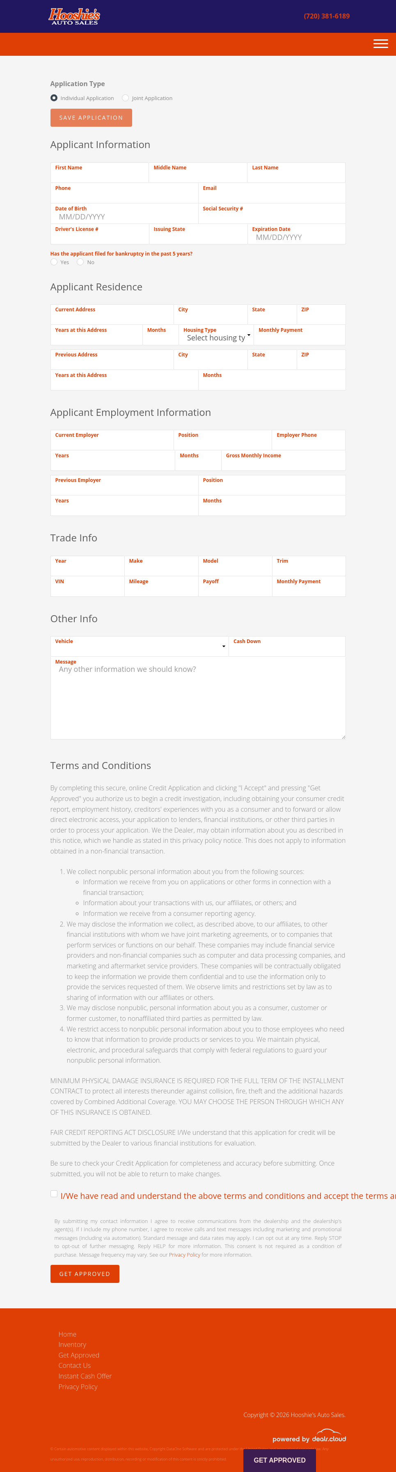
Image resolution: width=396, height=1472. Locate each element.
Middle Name (169, 167)
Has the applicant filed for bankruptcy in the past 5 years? (121, 253)
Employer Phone (297, 434)
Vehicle (64, 641)
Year (60, 560)
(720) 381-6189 (327, 16)
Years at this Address (81, 329)
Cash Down (247, 641)
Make (136, 560)
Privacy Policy (184, 1254)
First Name (68, 167)
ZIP (305, 309)
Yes (65, 262)
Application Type (77, 83)
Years (62, 455)
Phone (63, 188)
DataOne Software (182, 1448)
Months (156, 329)
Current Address (75, 309)
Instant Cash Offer (85, 1376)
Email (210, 188)
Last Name (265, 167)
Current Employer (77, 434)
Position (189, 434)
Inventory (72, 1344)
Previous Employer (78, 480)
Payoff (211, 581)
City (183, 309)
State (258, 309)
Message (65, 661)
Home (68, 1334)
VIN (59, 581)
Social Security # (223, 208)
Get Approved (79, 1355)
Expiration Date (271, 229)
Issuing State (169, 229)
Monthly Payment (280, 329)
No (90, 262)
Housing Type (199, 329)
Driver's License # (76, 229)
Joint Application (152, 98)
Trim (282, 560)
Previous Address (76, 354)
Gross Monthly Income (253, 455)
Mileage (139, 581)
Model (210, 560)
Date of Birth (71, 208)
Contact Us (75, 1365)
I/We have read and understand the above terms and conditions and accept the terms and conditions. (203, 1195)
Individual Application (87, 98)
